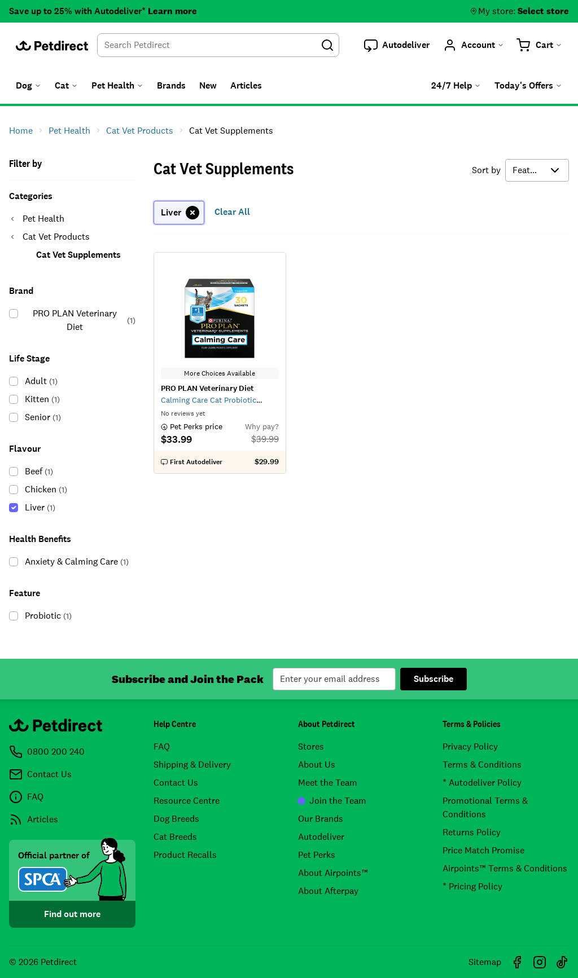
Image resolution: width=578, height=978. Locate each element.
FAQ (162, 746)
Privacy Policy (470, 746)
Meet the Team (327, 782)
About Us (316, 764)
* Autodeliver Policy (482, 782)
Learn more (172, 11)
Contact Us (176, 782)
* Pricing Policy (472, 886)
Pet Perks (316, 855)
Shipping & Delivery (192, 764)
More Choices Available (219, 373)
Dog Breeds (176, 819)
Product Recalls (185, 855)
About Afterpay (328, 891)
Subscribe (433, 679)
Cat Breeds (175, 837)
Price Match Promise (483, 850)
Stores (311, 746)
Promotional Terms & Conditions (485, 807)
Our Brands (320, 819)
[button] (396, 45)
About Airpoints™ (333, 873)
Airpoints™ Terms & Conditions (505, 868)
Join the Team (332, 801)
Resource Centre (187, 801)
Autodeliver (321, 837)
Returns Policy (472, 832)
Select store (543, 11)
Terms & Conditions (482, 764)
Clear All (232, 212)
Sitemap (484, 962)
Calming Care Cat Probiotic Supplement (208, 400)
